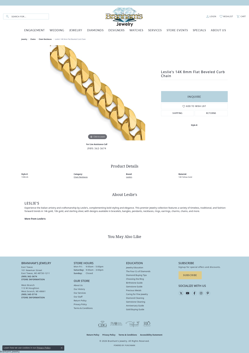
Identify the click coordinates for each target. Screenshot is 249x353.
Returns (211, 113)
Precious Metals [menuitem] (133, 290)
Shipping (178, 113)
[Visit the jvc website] (116, 324)
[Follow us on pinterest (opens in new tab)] (207, 292)
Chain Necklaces (45, 39)
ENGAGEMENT (40, 30)
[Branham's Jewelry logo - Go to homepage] (124, 16)
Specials (194, 30)
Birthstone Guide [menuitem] (134, 282)
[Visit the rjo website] (147, 324)
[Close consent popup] (62, 348)
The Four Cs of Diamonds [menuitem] (138, 271)
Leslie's (129, 176)
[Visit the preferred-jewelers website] (133, 324)
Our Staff (78, 296)
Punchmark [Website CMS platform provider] (130, 345)
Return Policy (80, 300)
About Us (78, 285)
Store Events (173, 30)
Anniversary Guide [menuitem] (135, 305)
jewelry (24, 39)
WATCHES (135, 30)
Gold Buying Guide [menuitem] (135, 309)
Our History (79, 288)
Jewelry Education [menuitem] (134, 267)
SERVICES (152, 30)
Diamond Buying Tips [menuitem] (136, 275)
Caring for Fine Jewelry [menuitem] (137, 294)
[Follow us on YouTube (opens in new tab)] (187, 292)
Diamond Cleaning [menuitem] (135, 297)
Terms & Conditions (83, 308)
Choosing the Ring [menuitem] (135, 278)
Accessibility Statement (151, 334)
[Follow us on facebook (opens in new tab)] (194, 292)
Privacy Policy (80, 304)
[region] (97, 92)
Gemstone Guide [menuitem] (134, 286)
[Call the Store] (29, 276)
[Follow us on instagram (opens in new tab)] (201, 292)
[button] (211, 16)
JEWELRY (79, 30)
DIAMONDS (97, 30)
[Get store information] (33, 279)
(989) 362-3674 (96, 148)
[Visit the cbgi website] (102, 324)
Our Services (80, 292)
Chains (33, 39)
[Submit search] (7, 16)
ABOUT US (211, 30)
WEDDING (61, 30)
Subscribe (190, 275)
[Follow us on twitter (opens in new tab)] (181, 292)
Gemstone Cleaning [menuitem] (135, 301)
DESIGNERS (116, 30)
